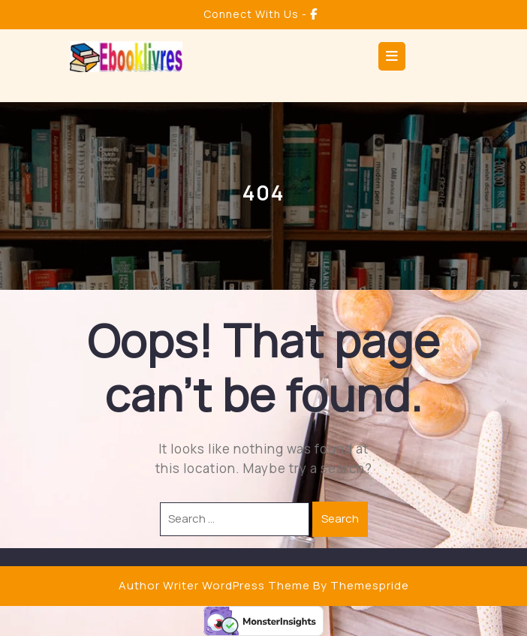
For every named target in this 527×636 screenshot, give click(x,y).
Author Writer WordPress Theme (214, 585)
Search (340, 518)
